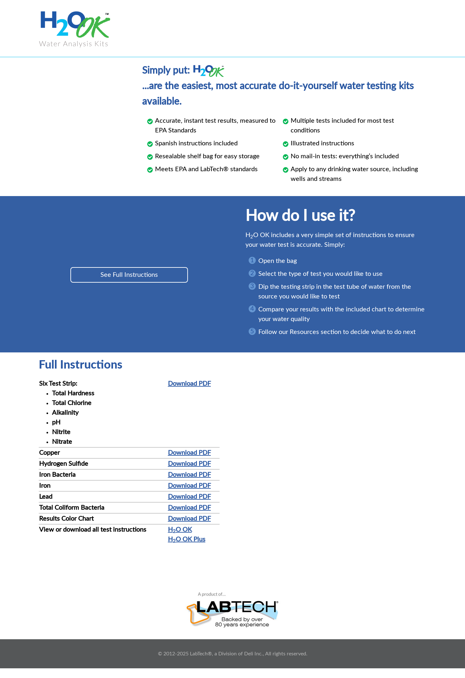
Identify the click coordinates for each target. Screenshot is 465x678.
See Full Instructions (129, 275)
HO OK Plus (186, 539)
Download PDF (189, 384)
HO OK (180, 530)
